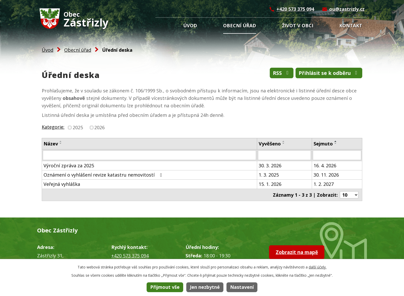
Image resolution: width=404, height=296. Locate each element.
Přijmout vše (165, 287)
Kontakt (350, 25)
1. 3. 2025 (269, 175)
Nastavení (242, 287)
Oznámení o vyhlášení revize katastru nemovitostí (104, 175)
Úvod (190, 25)
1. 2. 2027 (324, 184)
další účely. (317, 267)
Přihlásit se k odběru (327, 73)
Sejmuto (323, 144)
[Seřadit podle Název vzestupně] (61, 141)
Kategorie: (53, 127)
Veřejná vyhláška (62, 184)
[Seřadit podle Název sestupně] (61, 143)
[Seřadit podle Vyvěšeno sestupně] (284, 143)
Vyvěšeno (270, 144)
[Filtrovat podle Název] (149, 155)
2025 (78, 127)
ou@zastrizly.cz (347, 9)
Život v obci (297, 25)
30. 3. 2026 (270, 165)
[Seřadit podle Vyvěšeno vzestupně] (284, 141)
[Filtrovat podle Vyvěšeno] (284, 155)
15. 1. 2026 (270, 184)
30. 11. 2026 (326, 175)
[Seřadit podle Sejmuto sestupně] (336, 143)
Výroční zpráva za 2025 (69, 165)
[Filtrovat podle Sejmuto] (337, 155)
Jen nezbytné (205, 287)
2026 (99, 127)
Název (51, 144)
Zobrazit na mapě (300, 252)
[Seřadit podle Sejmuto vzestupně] (336, 141)
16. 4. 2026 (325, 165)
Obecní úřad (239, 25)
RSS (277, 73)
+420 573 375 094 (295, 9)
